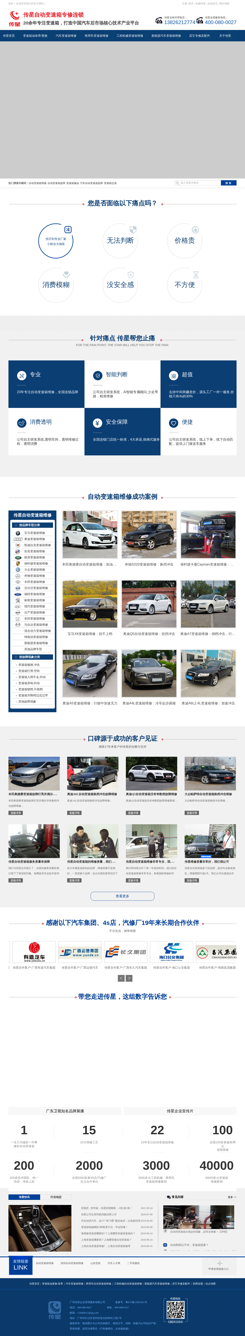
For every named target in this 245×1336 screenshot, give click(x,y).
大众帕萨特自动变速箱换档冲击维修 (208, 794)
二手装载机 (133, 1263)
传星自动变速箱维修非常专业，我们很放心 (154, 861)
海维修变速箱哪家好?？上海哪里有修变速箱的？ (108, 1233)
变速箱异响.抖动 (29, 683)
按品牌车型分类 (29, 525)
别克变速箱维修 (34, 551)
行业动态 (55, 1197)
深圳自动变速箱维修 (72, 1263)
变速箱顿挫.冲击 (29, 664)
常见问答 (178, 1197)
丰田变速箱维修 (34, 581)
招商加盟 (198, 1283)
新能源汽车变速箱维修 (157, 1283)
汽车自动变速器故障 (91, 183)
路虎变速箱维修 (34, 557)
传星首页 (34, 1283)
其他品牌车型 (33, 649)
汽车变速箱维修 (74, 1283)
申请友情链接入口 (218, 1268)
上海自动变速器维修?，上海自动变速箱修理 (105, 1246)
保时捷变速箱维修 (36, 563)
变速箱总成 (110, 183)
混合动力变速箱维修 (37, 630)
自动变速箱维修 (37, 183)
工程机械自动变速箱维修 (128, 1283)
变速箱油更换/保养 (52, 1283)
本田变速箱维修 (34, 618)
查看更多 (122, 896)
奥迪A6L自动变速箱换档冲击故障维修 (92, 794)
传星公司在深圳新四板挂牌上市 (99, 1214)
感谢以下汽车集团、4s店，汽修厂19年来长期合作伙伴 (122, 926)
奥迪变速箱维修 (34, 539)
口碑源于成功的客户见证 (122, 742)
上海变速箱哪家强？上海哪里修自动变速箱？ (106, 1239)
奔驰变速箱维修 (34, 575)
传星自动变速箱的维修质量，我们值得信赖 (95, 861)
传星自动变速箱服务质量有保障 (29, 861)
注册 (184, 3)
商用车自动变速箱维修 (98, 1283)
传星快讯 (24, 1197)
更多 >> (232, 1197)
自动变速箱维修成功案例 (122, 496)
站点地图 (211, 1283)
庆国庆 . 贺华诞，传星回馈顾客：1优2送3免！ (106, 1208)
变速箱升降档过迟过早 (33, 695)
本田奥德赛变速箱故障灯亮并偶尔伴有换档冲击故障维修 (45, 794)
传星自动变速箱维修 (33, 515)
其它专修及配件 (181, 1283)
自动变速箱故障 (56, 183)
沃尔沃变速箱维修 (36, 588)
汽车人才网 (114, 1263)
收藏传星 (201, 3)
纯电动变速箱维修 (36, 637)
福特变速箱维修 (34, 594)
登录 (190, 3)
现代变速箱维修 (34, 606)
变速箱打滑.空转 (29, 671)
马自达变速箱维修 (36, 624)
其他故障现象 (27, 701)
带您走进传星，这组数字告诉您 (122, 996)
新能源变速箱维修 (36, 643)
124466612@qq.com (88, 1312)
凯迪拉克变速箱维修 (37, 545)
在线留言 (212, 3)
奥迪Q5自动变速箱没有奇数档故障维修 (151, 794)
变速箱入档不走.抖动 (32, 677)
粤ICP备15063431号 (136, 1302)
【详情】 (223, 1233)
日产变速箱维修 (34, 612)
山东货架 (95, 1263)
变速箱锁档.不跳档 (30, 689)
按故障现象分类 (29, 657)
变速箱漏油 (72, 183)
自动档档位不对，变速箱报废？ (189, 1246)
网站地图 (224, 3)
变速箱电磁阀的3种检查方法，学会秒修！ (104, 1227)
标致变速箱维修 (34, 600)
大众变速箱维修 (34, 569)
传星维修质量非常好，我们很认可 (207, 861)
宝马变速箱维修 (34, 533)
